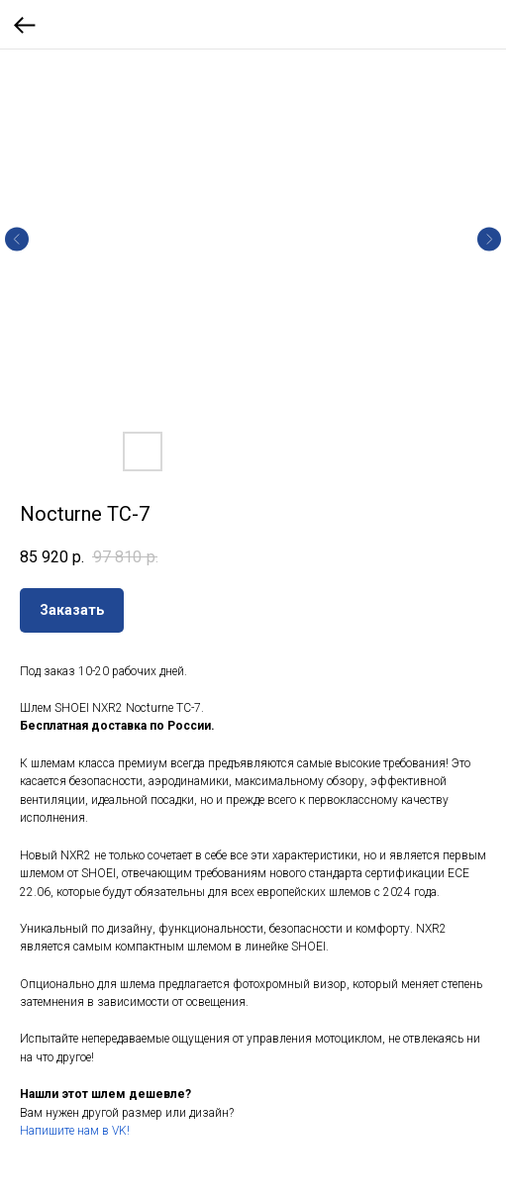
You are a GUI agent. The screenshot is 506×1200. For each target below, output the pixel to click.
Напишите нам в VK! (75, 1131)
